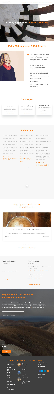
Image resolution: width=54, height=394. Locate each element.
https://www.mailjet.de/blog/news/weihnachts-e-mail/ (38, 270)
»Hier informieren (10, 113)
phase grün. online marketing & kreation (42, 376)
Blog (46, 2)
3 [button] (30, 244)
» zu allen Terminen (7, 279)
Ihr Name (13, 311)
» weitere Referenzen (27, 167)
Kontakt (50, 2)
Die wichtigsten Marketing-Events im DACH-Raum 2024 (27, 234)
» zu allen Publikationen (34, 284)
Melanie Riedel (46, 241)
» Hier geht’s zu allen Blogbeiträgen (27, 247)
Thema (13, 321)
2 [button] (27, 244)
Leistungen (35, 2)
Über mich (29, 2)
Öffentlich (41, 2)
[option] (10, 148)
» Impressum (41, 366)
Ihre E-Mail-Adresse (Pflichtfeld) (13, 316)
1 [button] (24, 244)
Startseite (24, 2)
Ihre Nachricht (13, 329)
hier (31, 307)
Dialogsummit (11, 270)
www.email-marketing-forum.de (34, 278)
